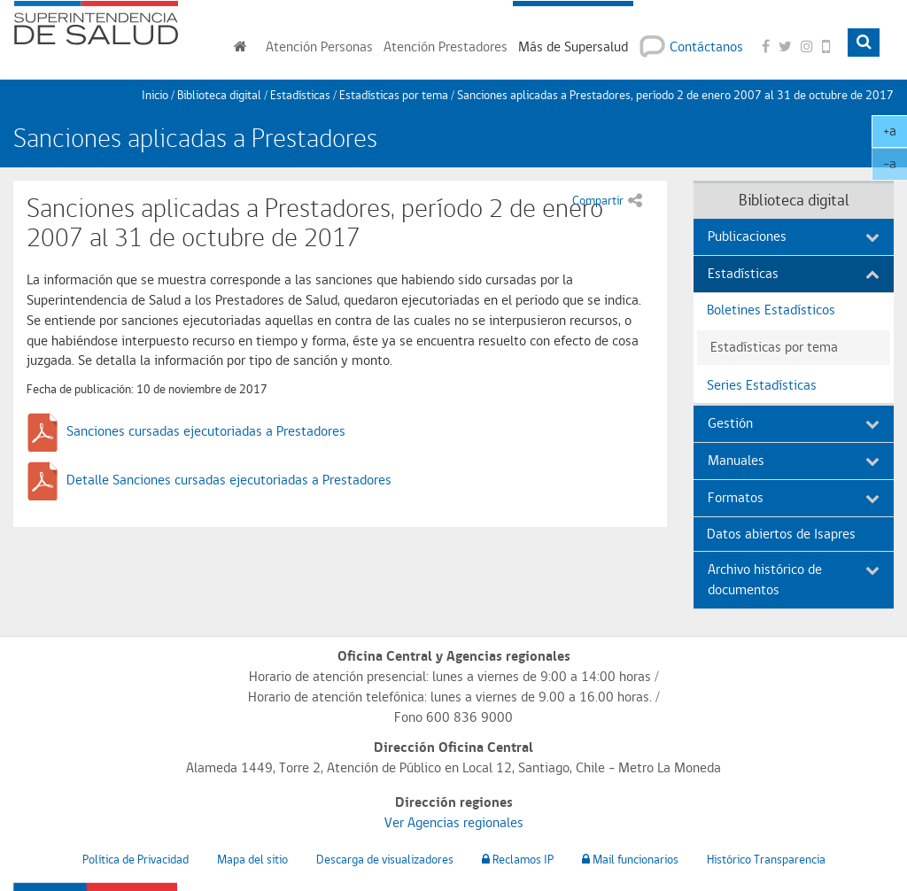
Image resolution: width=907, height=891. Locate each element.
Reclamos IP (518, 859)
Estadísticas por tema (393, 95)
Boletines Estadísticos (771, 309)
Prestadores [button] (446, 46)
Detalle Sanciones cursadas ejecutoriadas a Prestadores (228, 479)
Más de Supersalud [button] (573, 46)
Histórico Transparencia (766, 859)
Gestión (794, 423)
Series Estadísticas (762, 384)
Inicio (155, 95)
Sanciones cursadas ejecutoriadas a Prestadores (205, 430)
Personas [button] (319, 46)
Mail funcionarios (630, 859)
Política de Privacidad (135, 859)
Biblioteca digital (219, 95)
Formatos (794, 497)
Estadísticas (300, 95)
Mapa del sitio (252, 859)
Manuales (794, 460)
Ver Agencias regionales (453, 822)
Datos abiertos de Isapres (781, 533)
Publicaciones (794, 236)
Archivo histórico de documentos (794, 579)
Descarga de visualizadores (385, 859)
